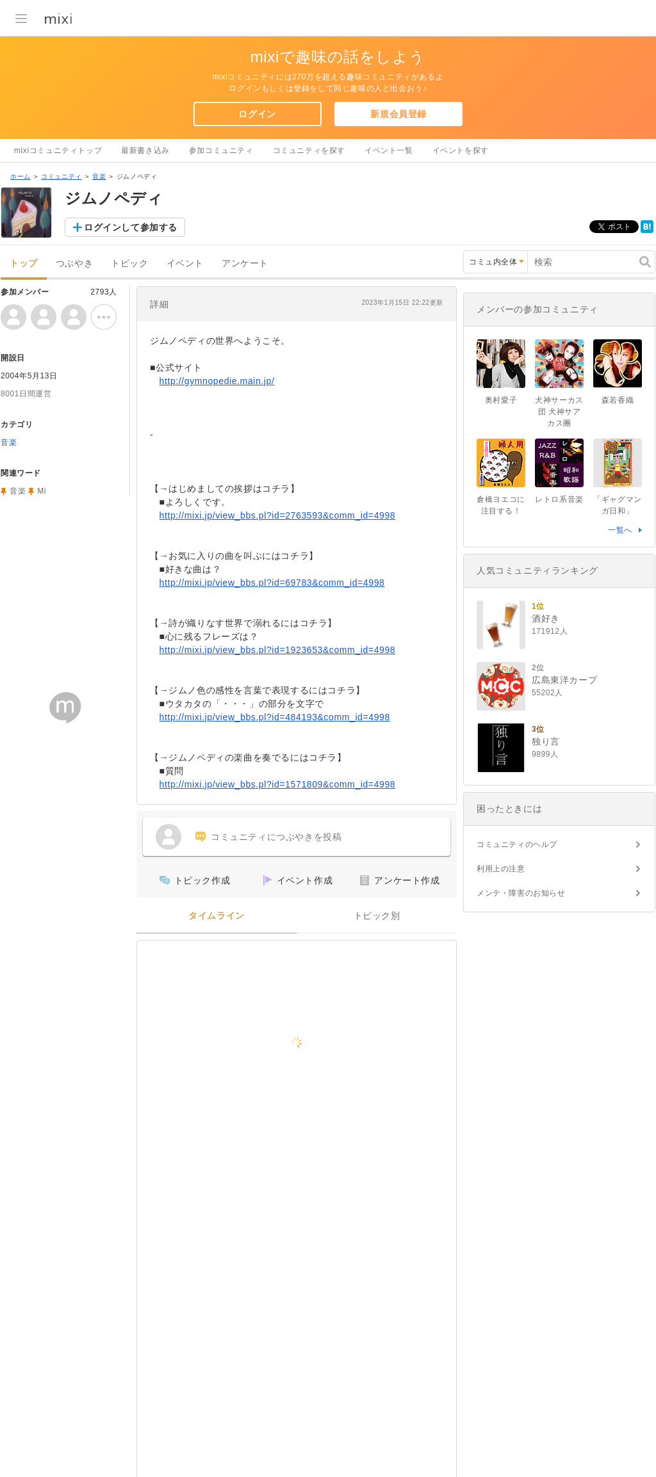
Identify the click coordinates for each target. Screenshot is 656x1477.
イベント (185, 263)
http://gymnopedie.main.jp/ (217, 381)
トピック (129, 263)
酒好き (546, 618)
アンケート (245, 263)
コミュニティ (61, 176)
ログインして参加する (130, 227)
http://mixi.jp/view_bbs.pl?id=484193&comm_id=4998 (275, 717)
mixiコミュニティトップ (58, 150)
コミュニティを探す (309, 150)
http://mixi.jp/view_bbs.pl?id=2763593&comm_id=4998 (278, 515)
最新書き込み (145, 150)
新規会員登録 (398, 114)
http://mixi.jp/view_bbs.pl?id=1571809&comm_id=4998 (278, 784)
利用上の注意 (501, 868)
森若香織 (618, 400)
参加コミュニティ (221, 150)
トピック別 (377, 916)
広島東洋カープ (564, 680)
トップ (24, 263)
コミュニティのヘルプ (517, 844)
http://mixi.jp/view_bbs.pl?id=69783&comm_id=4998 (272, 582)
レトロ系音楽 (559, 499)
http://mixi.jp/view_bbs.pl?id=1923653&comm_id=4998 (278, 650)
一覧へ (620, 530)
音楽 (99, 176)
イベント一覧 (389, 150)
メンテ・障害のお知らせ (521, 893)
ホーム (20, 176)
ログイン (256, 114)
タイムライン (216, 916)
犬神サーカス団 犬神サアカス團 (559, 412)
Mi (41, 491)
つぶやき (74, 263)
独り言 (546, 741)
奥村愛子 (501, 400)
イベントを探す (460, 150)
